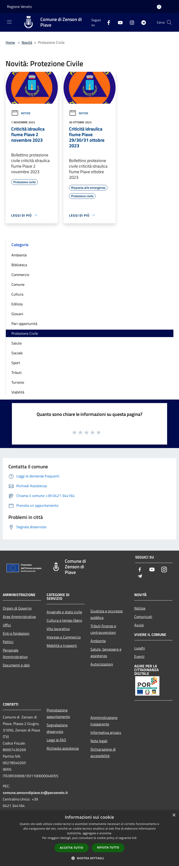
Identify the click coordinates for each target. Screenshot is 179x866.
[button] (89, 858)
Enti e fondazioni (16, 633)
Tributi (16, 372)
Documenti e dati (16, 665)
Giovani (17, 314)
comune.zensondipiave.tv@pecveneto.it (35, 792)
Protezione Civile (24, 333)
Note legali (98, 741)
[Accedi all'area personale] (159, 6)
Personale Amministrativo (15, 653)
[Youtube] (118, 22)
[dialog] (89, 838)
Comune (17, 284)
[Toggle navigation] (9, 22)
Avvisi (139, 625)
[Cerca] (169, 22)
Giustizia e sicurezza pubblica (106, 614)
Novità (27, 42)
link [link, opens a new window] (134, 838)
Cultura (17, 294)
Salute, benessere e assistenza (105, 652)
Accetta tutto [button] (71, 848)
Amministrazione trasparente (103, 721)
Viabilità (17, 392)
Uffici (7, 625)
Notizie (21, 113)
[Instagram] (130, 22)
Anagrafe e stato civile (64, 612)
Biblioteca (19, 265)
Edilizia (17, 304)
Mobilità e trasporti (62, 645)
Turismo (17, 382)
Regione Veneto (19, 6)
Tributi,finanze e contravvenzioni (103, 629)
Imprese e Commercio (64, 637)
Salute (16, 343)
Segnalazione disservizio (57, 728)
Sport (15, 363)
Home (10, 42)
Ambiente (19, 255)
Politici (8, 642)
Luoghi (139, 648)
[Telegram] (141, 22)
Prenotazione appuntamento (58, 713)
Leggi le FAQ (56, 740)
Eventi (139, 656)
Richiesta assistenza (63, 748)
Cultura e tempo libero (64, 620)
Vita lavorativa (58, 628)
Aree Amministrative (19, 616)
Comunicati (143, 616)
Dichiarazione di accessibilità (103, 752)
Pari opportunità (24, 323)
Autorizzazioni (101, 664)
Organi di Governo (17, 608)
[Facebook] (106, 22)
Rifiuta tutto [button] (108, 847)
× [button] (174, 815)
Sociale (17, 353)
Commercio (20, 274)
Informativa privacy (105, 732)
